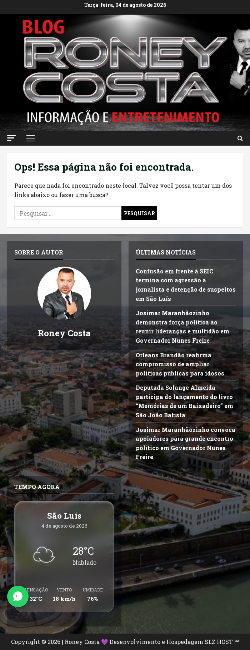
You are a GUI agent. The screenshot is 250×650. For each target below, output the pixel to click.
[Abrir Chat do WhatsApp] (18, 596)
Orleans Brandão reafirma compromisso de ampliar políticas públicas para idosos (180, 364)
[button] (11, 138)
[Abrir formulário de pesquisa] (240, 138)
